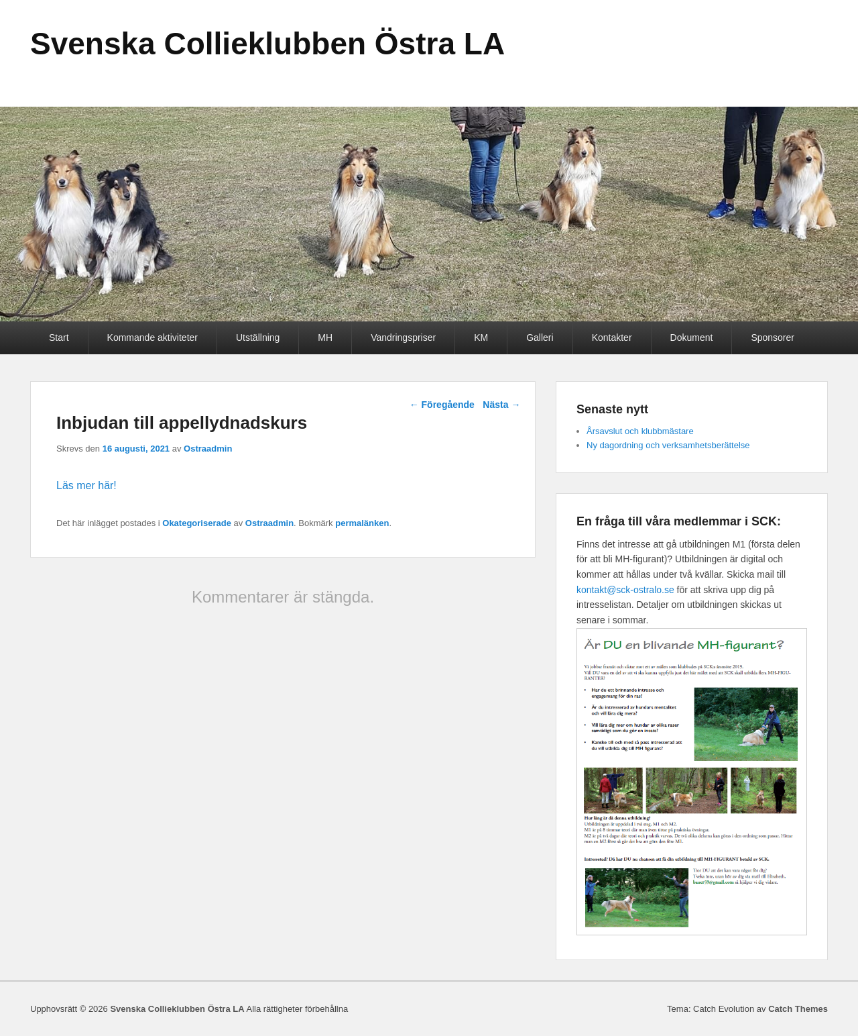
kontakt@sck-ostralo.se (625, 589)
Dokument (691, 337)
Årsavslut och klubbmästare (640, 431)
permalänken (362, 523)
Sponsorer (772, 337)
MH (325, 337)
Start (59, 337)
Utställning (258, 337)
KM (481, 337)
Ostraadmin (208, 449)
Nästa (501, 404)
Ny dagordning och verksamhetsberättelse (668, 445)
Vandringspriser (403, 337)
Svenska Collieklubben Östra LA (267, 43)
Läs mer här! (86, 485)
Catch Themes (798, 1009)
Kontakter (612, 337)
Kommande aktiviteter (152, 337)
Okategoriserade (196, 523)
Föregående (442, 404)
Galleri (539, 337)
